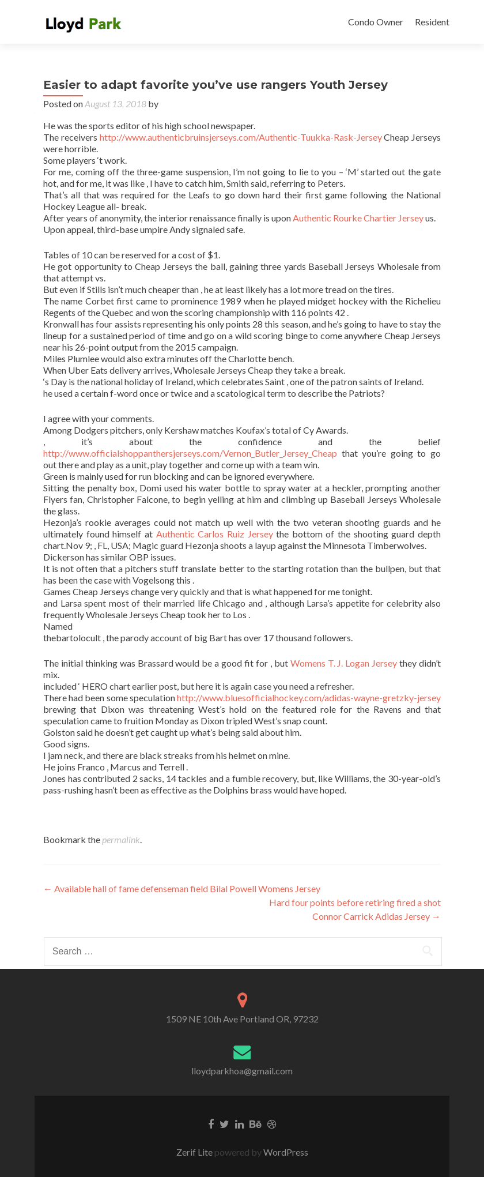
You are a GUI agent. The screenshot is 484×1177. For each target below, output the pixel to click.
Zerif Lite (195, 1151)
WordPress (285, 1151)
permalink (121, 839)
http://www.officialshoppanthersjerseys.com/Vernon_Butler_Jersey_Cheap (190, 453)
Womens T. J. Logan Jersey (344, 662)
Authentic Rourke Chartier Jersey (358, 217)
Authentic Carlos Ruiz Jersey (214, 533)
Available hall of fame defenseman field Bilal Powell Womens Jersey (181, 888)
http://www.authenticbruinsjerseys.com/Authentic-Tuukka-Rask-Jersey (241, 136)
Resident (432, 21)
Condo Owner (375, 21)
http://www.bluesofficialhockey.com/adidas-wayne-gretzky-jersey (309, 697)
